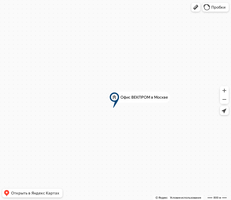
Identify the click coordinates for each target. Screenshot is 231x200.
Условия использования (185, 197)
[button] (195, 7)
